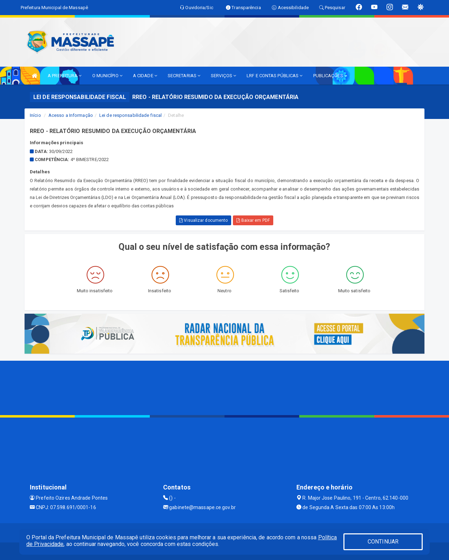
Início (35, 115)
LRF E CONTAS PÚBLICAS (274, 75)
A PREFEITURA (64, 75)
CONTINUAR (383, 541)
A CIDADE (145, 75)
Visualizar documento (203, 220)
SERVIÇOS (223, 75)
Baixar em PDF (253, 220)
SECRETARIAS (184, 75)
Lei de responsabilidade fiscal (130, 115)
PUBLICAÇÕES (330, 75)
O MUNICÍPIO (107, 75)
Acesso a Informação (70, 115)
